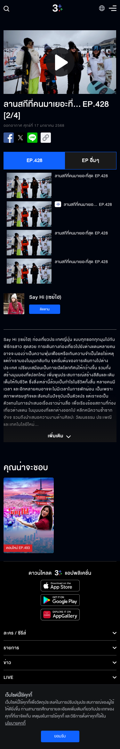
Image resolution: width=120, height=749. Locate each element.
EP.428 (35, 160)
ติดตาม (45, 309)
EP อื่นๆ (90, 160)
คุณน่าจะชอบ (26, 467)
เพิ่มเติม (60, 437)
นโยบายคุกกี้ (15, 723)
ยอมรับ (60, 736)
